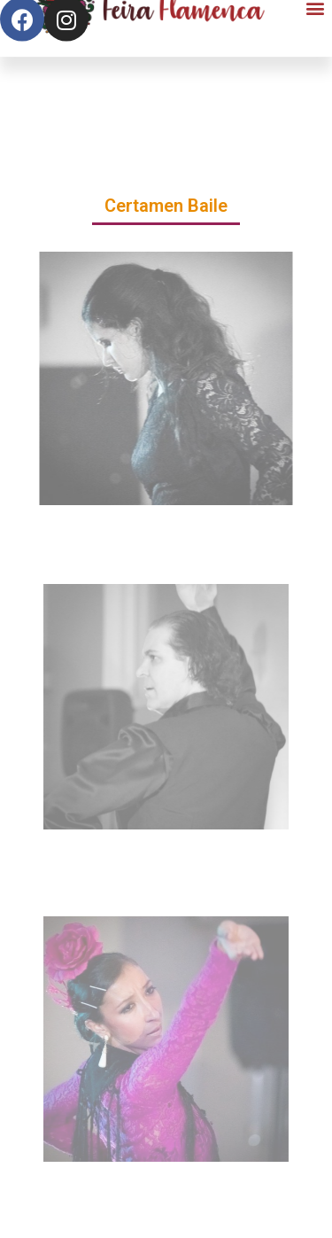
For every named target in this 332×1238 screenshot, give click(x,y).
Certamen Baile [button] (166, 205)
